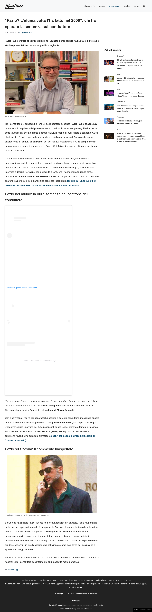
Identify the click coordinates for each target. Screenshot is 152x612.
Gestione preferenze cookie (142, 610)
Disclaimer (88, 608)
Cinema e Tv (89, 6)
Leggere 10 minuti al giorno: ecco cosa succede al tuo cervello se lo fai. (130, 81)
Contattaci (92, 593)
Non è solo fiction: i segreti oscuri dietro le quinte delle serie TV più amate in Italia (130, 108)
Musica (102, 6)
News (136, 6)
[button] (144, 6)
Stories (127, 6)
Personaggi (114, 6)
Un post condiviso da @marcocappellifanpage (38, 361)
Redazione (64, 608)
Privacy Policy (76, 608)
